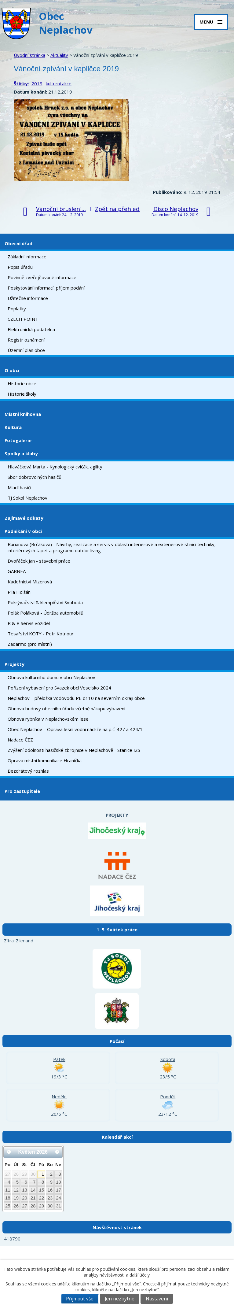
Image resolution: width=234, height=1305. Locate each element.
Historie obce (22, 383)
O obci (12, 370)
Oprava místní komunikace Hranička (45, 760)
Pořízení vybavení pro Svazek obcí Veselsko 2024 (59, 688)
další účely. (140, 1275)
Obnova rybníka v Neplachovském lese (48, 719)
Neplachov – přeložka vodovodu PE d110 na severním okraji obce (76, 698)
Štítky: (21, 83)
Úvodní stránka (29, 55)
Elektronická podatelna (31, 329)
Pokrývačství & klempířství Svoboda (45, 602)
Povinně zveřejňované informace (42, 277)
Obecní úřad (18, 243)
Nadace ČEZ (20, 740)
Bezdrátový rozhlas (28, 771)
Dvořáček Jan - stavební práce (39, 561)
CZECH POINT (23, 319)
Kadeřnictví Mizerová (30, 582)
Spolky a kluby (21, 453)
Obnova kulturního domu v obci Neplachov (51, 677)
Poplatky (17, 308)
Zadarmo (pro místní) (30, 644)
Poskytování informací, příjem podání (46, 288)
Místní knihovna (23, 414)
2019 (36, 83)
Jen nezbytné (119, 1299)
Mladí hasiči (19, 487)
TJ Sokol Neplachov (27, 498)
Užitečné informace (28, 298)
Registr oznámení (26, 340)
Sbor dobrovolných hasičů (34, 477)
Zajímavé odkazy (24, 518)
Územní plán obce (26, 350)
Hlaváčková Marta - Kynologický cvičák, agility (55, 467)
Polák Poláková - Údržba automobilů (45, 613)
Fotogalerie (18, 440)
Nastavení (157, 1299)
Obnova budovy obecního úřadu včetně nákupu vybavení (66, 708)
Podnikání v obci (23, 531)
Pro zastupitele (22, 791)
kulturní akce (58, 83)
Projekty (14, 664)
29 (24, 1174)
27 (7, 1174)
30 (33, 1174)
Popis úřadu (20, 267)
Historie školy (22, 394)
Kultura (13, 427)
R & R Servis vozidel (29, 623)
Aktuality (59, 55)
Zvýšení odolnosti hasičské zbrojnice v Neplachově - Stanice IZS (74, 750)
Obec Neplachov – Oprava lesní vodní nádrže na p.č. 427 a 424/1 (75, 729)
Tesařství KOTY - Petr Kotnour (41, 633)
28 (16, 1174)
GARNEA (17, 571)
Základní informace (27, 256)
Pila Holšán (19, 592)
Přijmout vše (79, 1299)
